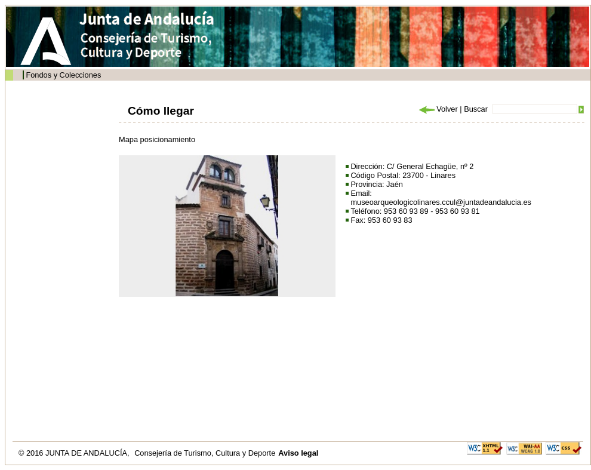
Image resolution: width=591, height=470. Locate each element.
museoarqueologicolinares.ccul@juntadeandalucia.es (440, 202)
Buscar (476, 109)
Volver (437, 109)
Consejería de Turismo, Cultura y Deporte (204, 453)
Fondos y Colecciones (63, 74)
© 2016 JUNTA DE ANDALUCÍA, (75, 453)
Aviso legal (298, 453)
